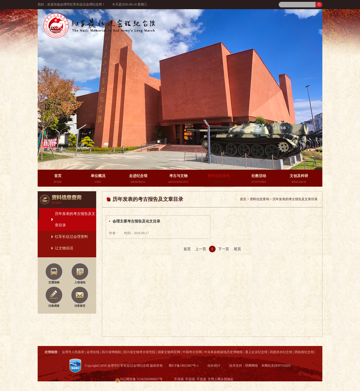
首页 (187, 249)
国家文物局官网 (169, 352)
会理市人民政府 (73, 352)
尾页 (237, 249)
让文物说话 (64, 248)
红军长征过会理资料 (71, 237)
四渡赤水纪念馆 (281, 352)
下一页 (223, 249)
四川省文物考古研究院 (139, 352)
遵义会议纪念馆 (256, 352)
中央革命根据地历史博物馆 (223, 352)
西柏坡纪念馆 (304, 352)
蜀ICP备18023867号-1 (184, 365)
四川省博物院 (111, 352)
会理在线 (93, 352)
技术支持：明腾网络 (243, 365)
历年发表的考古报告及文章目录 (75, 219)
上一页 (200, 249)
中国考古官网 (192, 352)
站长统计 (214, 365)
